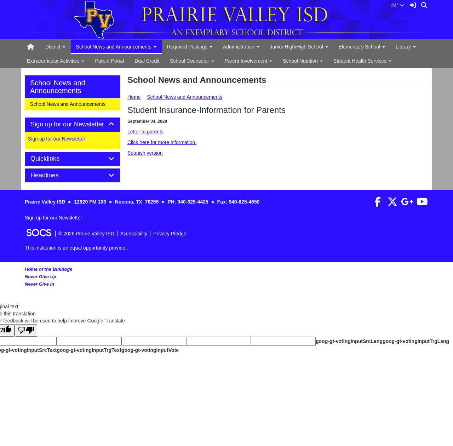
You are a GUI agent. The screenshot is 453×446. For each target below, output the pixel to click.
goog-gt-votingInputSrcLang (349, 341)
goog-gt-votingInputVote (150, 350)
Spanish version (145, 153)
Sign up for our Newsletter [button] (72, 124)
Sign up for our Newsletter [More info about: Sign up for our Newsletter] (56, 139)
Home (134, 97)
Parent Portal (109, 61)
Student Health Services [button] (362, 61)
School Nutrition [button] (303, 61)
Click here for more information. (161, 142)
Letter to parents (145, 132)
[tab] (72, 125)
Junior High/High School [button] (299, 47)
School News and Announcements (184, 97)
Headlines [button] (52, 175)
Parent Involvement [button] (249, 61)
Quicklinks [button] (52, 158)
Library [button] (406, 47)
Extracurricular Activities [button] (55, 61)
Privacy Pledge (169, 233)
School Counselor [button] (192, 61)
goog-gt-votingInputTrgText (89, 350)
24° (397, 5)
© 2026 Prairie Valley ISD (86, 233)
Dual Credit (146, 61)
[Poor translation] (26, 330)
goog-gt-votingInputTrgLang (416, 341)
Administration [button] (241, 47)
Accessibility (133, 233)
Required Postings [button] (189, 47)
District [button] (55, 47)
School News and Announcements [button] (116, 47)
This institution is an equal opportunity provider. (76, 248)
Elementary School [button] (362, 47)
